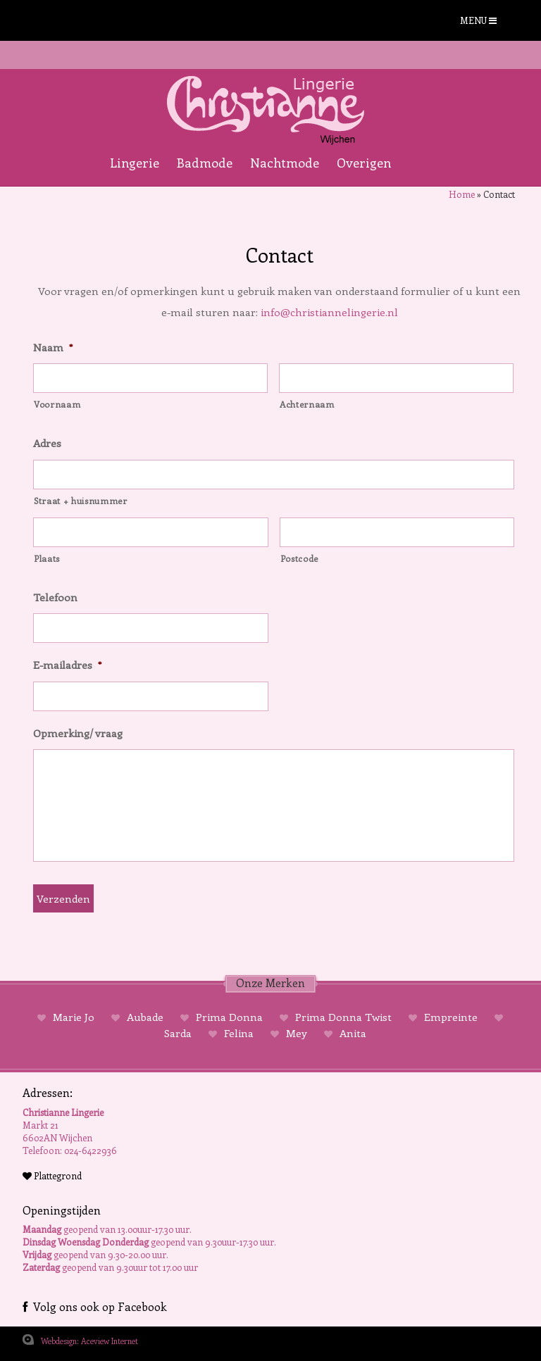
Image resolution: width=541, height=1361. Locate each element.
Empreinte (450, 1017)
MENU (478, 20)
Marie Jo (73, 1017)
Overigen (364, 162)
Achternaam (307, 404)
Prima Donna (229, 1017)
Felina (238, 1033)
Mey (296, 1033)
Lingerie (134, 162)
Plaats (47, 558)
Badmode (204, 162)
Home (462, 194)
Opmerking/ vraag (78, 733)
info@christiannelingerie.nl (329, 312)
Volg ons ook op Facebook (95, 1306)
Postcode (299, 558)
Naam (53, 347)
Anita (351, 1033)
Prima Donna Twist (343, 1017)
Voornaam (57, 404)
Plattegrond (52, 1175)
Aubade (145, 1017)
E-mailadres (67, 665)
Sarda (179, 1033)
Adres (47, 443)
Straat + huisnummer (81, 500)
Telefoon (55, 597)
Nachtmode (284, 162)
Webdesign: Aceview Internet (89, 1341)
